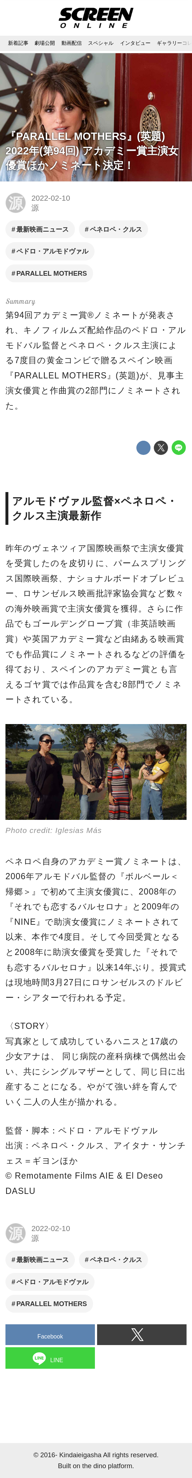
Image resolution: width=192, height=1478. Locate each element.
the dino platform (107, 1466)
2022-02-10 (50, 198)
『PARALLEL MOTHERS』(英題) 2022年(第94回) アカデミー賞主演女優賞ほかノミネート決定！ (92, 151)
